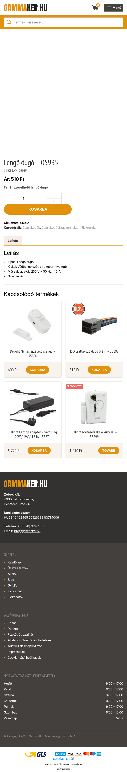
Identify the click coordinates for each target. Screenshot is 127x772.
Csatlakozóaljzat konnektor (61, 217)
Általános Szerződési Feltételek (29, 629)
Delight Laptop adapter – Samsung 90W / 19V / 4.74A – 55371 (32, 423)
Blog (11, 569)
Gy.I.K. (12, 575)
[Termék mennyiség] (25, 198)
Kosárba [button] (37, 359)
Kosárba (93, 198)
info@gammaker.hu (27, 520)
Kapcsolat (15, 580)
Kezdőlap (14, 551)
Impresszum (16, 641)
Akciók (12, 563)
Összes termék (18, 557)
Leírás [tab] (13, 230)
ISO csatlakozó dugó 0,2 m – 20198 (94, 340)
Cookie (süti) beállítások (24, 647)
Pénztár (13, 618)
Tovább (108, 440)
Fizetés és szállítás (21, 624)
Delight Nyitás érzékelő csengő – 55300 (33, 342)
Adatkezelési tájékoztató (25, 635)
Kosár (12, 612)
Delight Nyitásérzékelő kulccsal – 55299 (94, 423)
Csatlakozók (31, 217)
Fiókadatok (15, 586)
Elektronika (89, 217)
